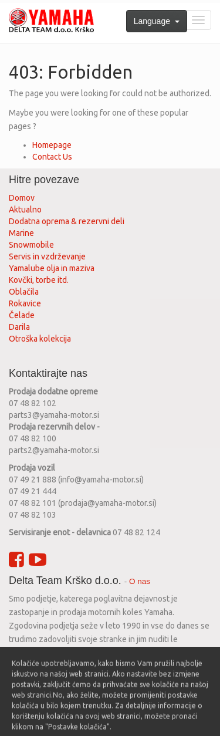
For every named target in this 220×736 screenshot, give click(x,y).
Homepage (52, 145)
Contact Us (52, 156)
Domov (22, 197)
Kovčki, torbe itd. (39, 280)
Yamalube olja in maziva (51, 268)
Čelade (22, 315)
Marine (21, 233)
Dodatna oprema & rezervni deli (66, 221)
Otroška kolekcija (40, 338)
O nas (139, 581)
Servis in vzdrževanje (47, 256)
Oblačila (24, 291)
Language (157, 21)
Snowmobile (31, 244)
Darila (19, 327)
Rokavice (25, 303)
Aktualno (25, 209)
